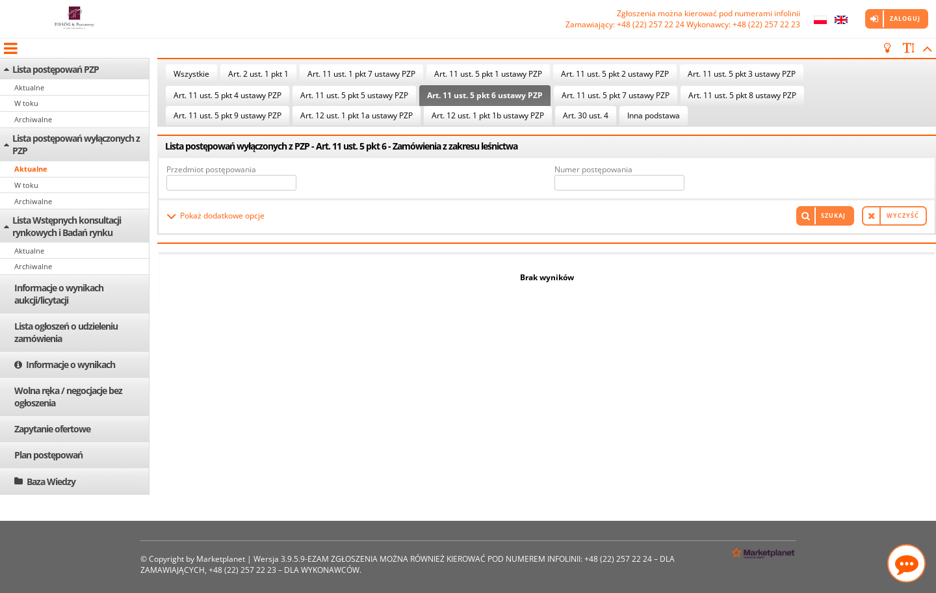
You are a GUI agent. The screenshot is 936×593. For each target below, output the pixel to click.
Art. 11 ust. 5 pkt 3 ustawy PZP (742, 73)
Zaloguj (905, 18)
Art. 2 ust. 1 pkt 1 (258, 73)
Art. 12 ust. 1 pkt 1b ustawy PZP (488, 115)
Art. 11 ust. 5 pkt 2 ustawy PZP (615, 73)
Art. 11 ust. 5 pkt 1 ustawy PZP (488, 73)
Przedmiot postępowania (211, 169)
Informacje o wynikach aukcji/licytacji (58, 294)
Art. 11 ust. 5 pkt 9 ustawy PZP (227, 115)
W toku (26, 103)
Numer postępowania (593, 169)
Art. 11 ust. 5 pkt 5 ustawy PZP (354, 95)
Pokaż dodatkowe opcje (222, 215)
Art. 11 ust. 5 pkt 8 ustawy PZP (742, 95)
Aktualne (29, 87)
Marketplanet (220, 558)
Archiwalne (33, 119)
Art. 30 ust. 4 (585, 115)
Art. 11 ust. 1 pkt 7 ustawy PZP (361, 73)
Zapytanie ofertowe (52, 429)
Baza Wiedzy (51, 481)
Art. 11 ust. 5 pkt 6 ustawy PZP (485, 95)
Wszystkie (191, 73)
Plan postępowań (48, 455)
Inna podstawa (653, 115)
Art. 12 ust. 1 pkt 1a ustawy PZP (356, 115)
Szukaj (833, 215)
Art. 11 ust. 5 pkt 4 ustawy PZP (227, 95)
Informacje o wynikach (70, 364)
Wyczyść (903, 215)
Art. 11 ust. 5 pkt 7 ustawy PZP (616, 95)
